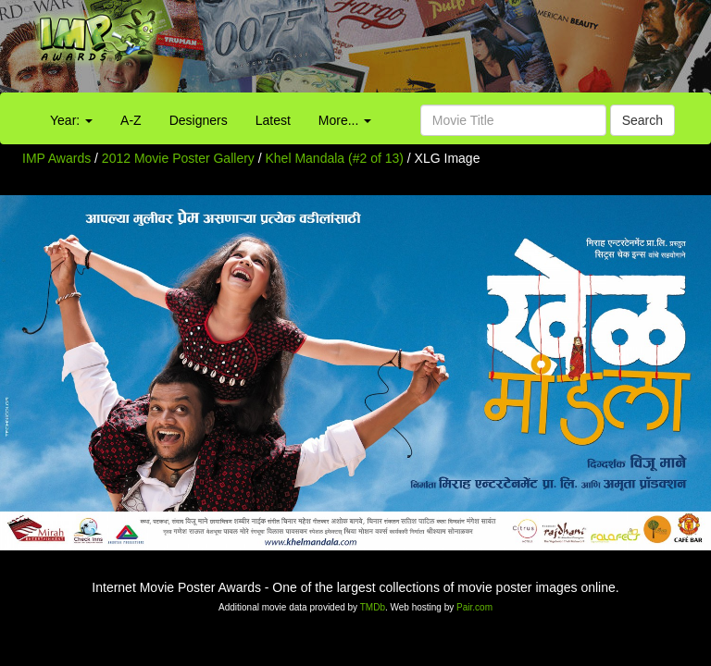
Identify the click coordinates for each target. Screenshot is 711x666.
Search (642, 120)
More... (344, 120)
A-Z (131, 120)
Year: (71, 120)
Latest (273, 120)
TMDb (372, 607)
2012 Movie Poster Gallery (178, 158)
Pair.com (474, 607)
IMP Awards (56, 158)
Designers (198, 120)
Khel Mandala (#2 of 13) (335, 158)
